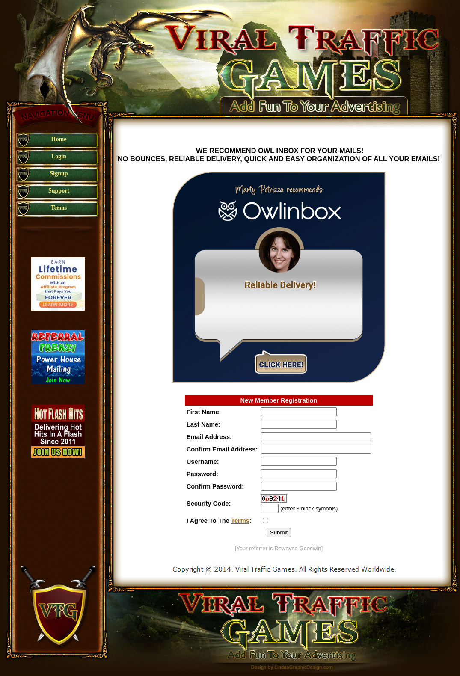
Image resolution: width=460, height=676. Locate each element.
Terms (240, 520)
